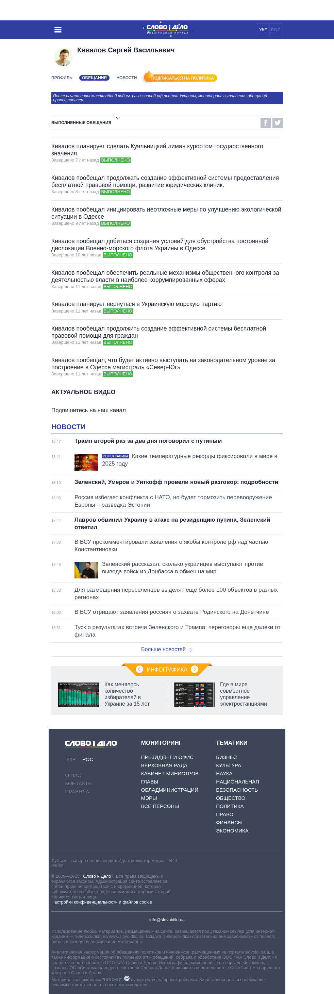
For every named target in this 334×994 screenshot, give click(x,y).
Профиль (61, 77)
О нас (73, 775)
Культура (228, 765)
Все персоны (160, 806)
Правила (77, 791)
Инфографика (167, 670)
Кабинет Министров (170, 773)
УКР (263, 30)
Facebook (266, 123)
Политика (230, 806)
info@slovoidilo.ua (167, 919)
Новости (126, 77)
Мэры (149, 798)
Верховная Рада (164, 765)
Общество (230, 798)
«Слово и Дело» (97, 876)
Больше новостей (166, 649)
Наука (224, 773)
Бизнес (226, 757)
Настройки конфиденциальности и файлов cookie (101, 902)
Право (224, 814)
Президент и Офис (167, 757)
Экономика (232, 830)
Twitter (277, 123)
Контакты (79, 783)
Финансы (229, 822)
